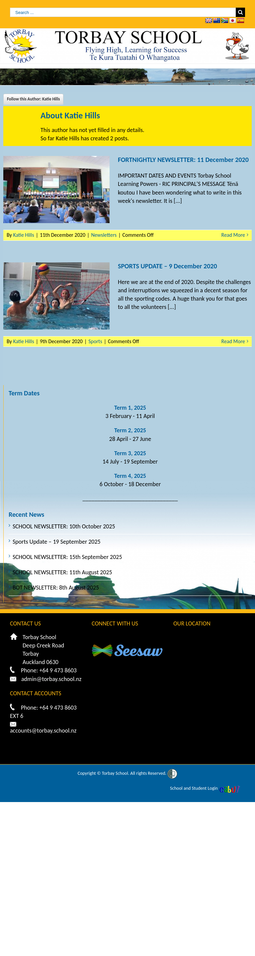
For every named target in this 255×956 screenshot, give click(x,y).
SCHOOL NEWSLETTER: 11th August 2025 (62, 572)
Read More (233, 235)
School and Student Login (194, 788)
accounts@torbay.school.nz (43, 730)
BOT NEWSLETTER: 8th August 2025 (56, 587)
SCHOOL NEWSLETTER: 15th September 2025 (67, 557)
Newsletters (104, 235)
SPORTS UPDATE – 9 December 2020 (167, 266)
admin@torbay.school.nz (51, 679)
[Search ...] (123, 12)
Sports (95, 341)
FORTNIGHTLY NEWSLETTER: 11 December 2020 (183, 160)
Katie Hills (23, 235)
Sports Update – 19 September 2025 (57, 541)
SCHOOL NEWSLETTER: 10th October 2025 (64, 526)
